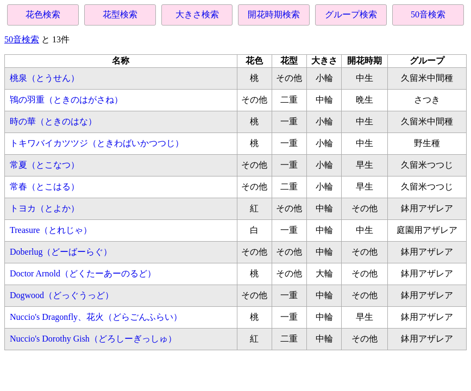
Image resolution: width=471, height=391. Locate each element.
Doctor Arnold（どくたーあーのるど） (83, 273)
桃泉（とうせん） (44, 78)
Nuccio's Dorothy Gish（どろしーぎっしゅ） (93, 338)
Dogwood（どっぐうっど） (62, 295)
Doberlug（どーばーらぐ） (61, 251)
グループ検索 (351, 14)
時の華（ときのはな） (53, 121)
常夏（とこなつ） (44, 164)
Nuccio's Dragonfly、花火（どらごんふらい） (96, 316)
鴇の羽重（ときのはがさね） (66, 99)
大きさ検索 (197, 14)
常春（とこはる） (44, 186)
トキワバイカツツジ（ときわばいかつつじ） (97, 143)
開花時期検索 (274, 14)
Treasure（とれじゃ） (51, 230)
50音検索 (428, 14)
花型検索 (120, 14)
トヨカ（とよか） (44, 208)
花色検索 (43, 14)
